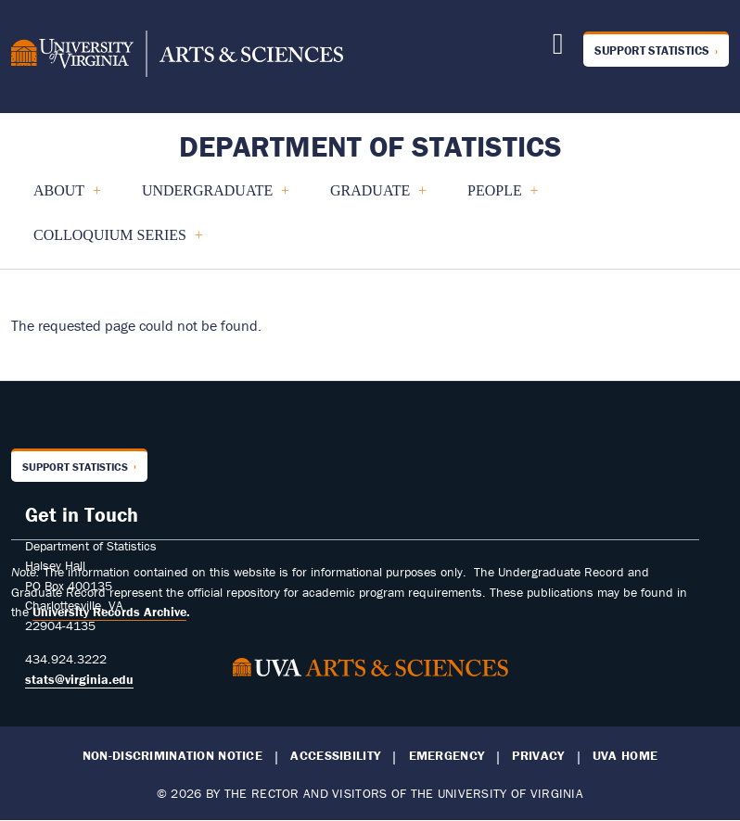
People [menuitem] (494, 198)
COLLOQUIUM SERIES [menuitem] (110, 242)
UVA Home (625, 756)
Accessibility (335, 756)
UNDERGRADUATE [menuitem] (208, 198)
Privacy (538, 756)
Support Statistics (651, 50)
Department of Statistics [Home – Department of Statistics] (370, 146)
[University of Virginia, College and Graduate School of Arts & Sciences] (177, 56)
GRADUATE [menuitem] (370, 198)
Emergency (447, 756)
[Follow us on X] (558, 48)
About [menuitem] (59, 198)
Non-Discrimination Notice (172, 756)
